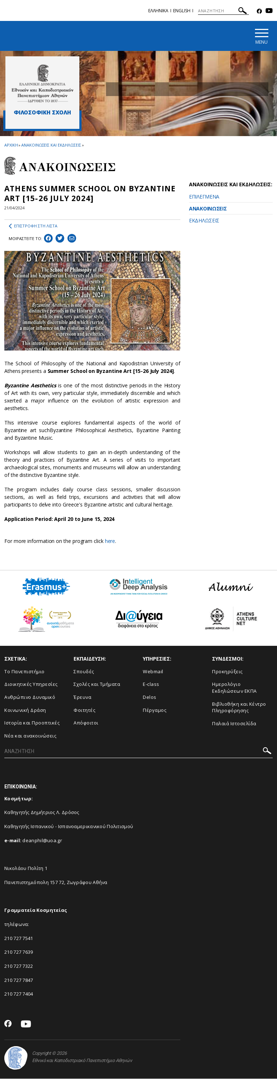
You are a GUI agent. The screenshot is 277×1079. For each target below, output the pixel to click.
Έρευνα (82, 697)
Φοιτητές (84, 710)
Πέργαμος (154, 710)
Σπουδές (84, 671)
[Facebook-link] (259, 11)
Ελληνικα (158, 11)
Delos (150, 697)
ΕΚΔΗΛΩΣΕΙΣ (204, 220)
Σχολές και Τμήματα (97, 684)
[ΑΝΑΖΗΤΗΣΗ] (223, 11)
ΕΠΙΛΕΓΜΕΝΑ (204, 196)
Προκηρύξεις (227, 671)
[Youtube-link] (269, 11)
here (110, 541)
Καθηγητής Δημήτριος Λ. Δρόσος (41, 812)
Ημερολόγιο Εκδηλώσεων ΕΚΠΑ (234, 688)
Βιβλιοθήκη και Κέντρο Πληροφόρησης (239, 707)
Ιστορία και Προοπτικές (32, 723)
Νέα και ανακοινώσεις (30, 735)
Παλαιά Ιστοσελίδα (234, 723)
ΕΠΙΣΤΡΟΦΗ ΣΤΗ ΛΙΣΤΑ (33, 226)
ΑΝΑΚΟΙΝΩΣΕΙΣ (208, 208)
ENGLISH (181, 11)
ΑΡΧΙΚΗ (11, 145)
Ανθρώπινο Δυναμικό (29, 697)
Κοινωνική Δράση (25, 710)
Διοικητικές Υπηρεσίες (31, 684)
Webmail (153, 671)
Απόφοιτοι (86, 723)
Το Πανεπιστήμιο (24, 671)
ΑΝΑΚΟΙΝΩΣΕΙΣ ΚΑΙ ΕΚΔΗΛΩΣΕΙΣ (51, 145)
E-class (151, 684)
